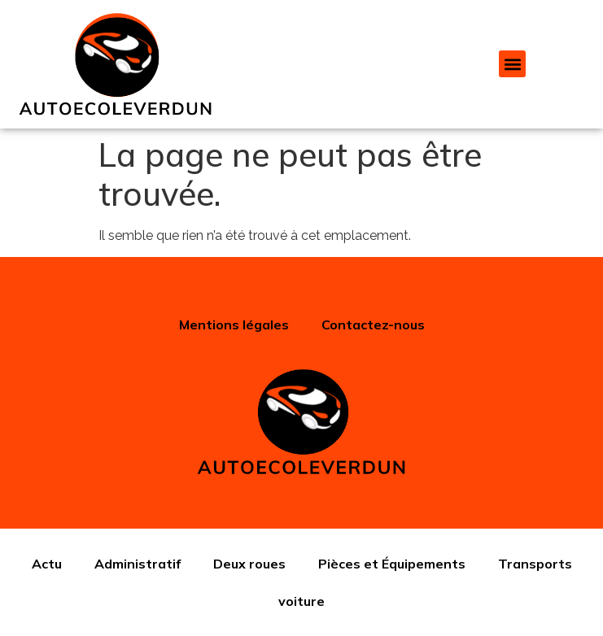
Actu (47, 563)
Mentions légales (234, 324)
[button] (512, 63)
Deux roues (249, 563)
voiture (301, 601)
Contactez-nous (373, 324)
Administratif (137, 563)
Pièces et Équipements (391, 563)
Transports (535, 563)
